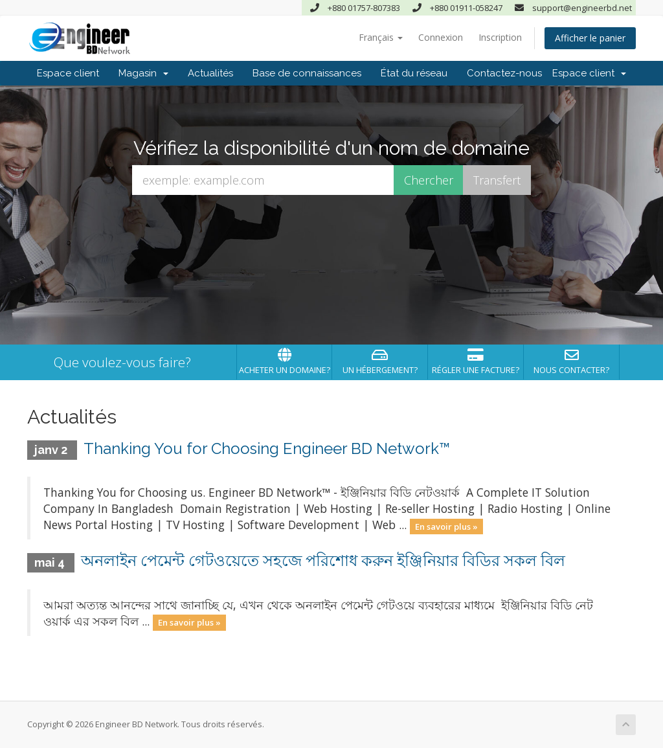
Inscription (500, 37)
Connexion (440, 37)
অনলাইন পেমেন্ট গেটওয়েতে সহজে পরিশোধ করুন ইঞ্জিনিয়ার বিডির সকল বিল (323, 560)
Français (381, 37)
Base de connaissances (307, 73)
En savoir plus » (446, 526)
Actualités (210, 73)
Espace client (68, 73)
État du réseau (414, 73)
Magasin (143, 73)
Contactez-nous (504, 73)
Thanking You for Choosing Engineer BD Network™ (267, 448)
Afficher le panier (590, 38)
